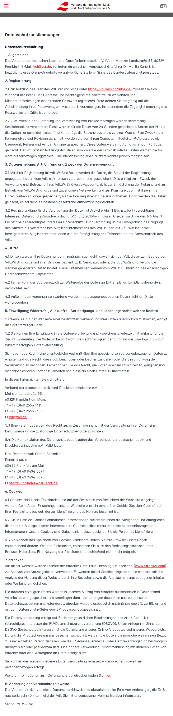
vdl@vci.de (42, 66)
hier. (107, 675)
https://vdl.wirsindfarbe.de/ (110, 89)
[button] (6, 6)
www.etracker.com (150, 566)
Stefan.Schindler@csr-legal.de (33, 483)
